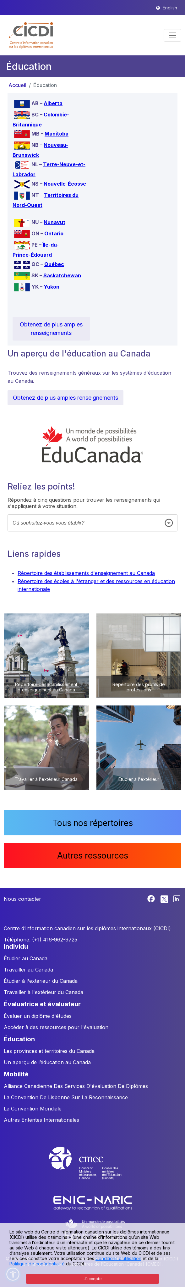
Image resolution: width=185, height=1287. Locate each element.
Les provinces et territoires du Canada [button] (49, 1051)
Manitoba (56, 134)
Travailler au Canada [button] (28, 970)
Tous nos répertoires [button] (92, 823)
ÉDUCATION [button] (19, 1039)
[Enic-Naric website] (92, 1202)
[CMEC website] (93, 1169)
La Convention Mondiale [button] (33, 1108)
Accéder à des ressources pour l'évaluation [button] (56, 1027)
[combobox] (92, 522)
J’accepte (93, 1278)
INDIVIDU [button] (16, 946)
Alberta (53, 103)
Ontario (53, 233)
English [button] (170, 7)
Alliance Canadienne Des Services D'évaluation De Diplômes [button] (76, 1086)
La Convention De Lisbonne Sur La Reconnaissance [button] (66, 1097)
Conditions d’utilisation (118, 1258)
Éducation (45, 85)
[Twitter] (165, 898)
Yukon (51, 287)
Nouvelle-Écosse (65, 184)
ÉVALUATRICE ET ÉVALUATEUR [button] (42, 1004)
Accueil (17, 85)
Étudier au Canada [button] (25, 958)
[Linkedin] (176, 898)
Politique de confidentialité (37, 1263)
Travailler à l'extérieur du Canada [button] (43, 992)
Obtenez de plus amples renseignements (51, 328)
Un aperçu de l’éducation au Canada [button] (47, 1062)
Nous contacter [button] (22, 899)
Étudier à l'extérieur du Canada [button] (41, 981)
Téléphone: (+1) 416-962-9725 (40, 939)
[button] (31, 35)
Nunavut (54, 222)
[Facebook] (152, 898)
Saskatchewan (62, 275)
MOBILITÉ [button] (16, 1074)
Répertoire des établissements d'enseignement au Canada (86, 573)
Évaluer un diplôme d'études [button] (38, 1016)
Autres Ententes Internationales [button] (41, 1120)
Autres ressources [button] (92, 855)
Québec (54, 264)
